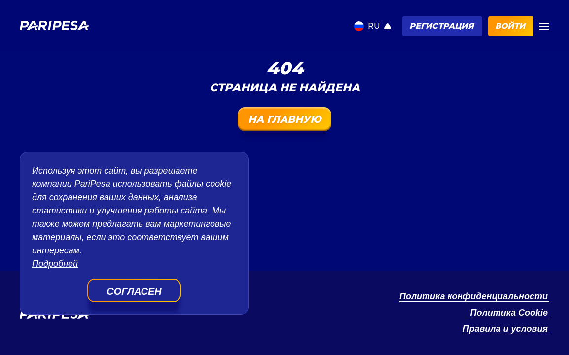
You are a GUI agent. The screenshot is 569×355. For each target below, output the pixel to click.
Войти (510, 26)
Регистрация (441, 26)
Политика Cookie (509, 313)
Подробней (55, 264)
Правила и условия (505, 329)
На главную (284, 119)
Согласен (134, 291)
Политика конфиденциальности (473, 296)
